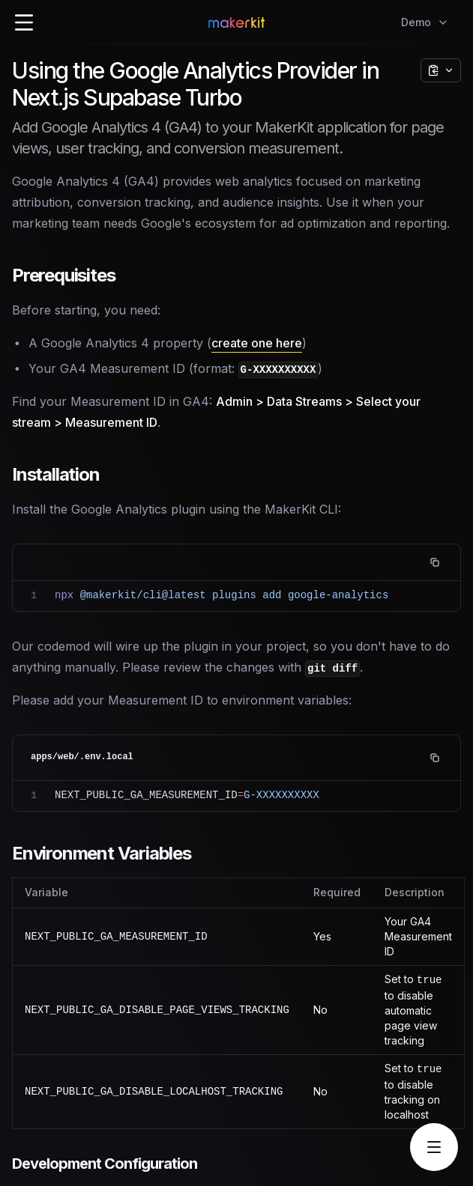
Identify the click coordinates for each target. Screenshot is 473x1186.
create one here (256, 342)
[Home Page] (236, 22)
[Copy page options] (441, 70)
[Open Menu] (24, 22)
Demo (425, 22)
